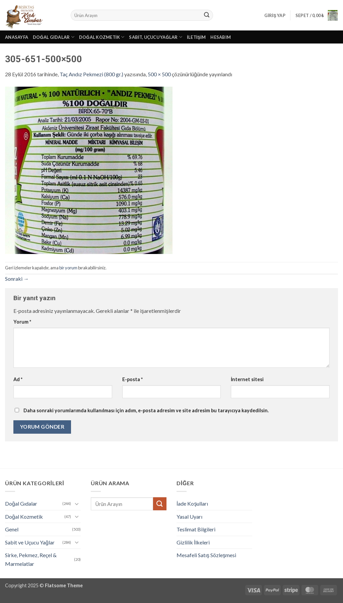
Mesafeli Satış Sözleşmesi (206, 555)
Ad (17, 379)
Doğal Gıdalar (53, 37)
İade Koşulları (192, 503)
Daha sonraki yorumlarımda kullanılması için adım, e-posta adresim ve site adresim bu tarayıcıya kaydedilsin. (146, 410)
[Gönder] (207, 15)
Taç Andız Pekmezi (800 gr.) (91, 74)
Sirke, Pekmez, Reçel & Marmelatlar (31, 559)
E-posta (132, 379)
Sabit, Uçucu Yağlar (155, 37)
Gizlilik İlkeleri (193, 542)
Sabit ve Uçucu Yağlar (30, 542)
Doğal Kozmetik (102, 37)
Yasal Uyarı (189, 516)
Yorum (22, 322)
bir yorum (68, 267)
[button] (274, 15)
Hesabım (220, 37)
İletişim (196, 37)
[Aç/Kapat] (77, 504)
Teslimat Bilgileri (196, 529)
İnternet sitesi (247, 379)
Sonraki (17, 278)
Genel (11, 529)
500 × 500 (159, 74)
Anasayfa (16, 37)
